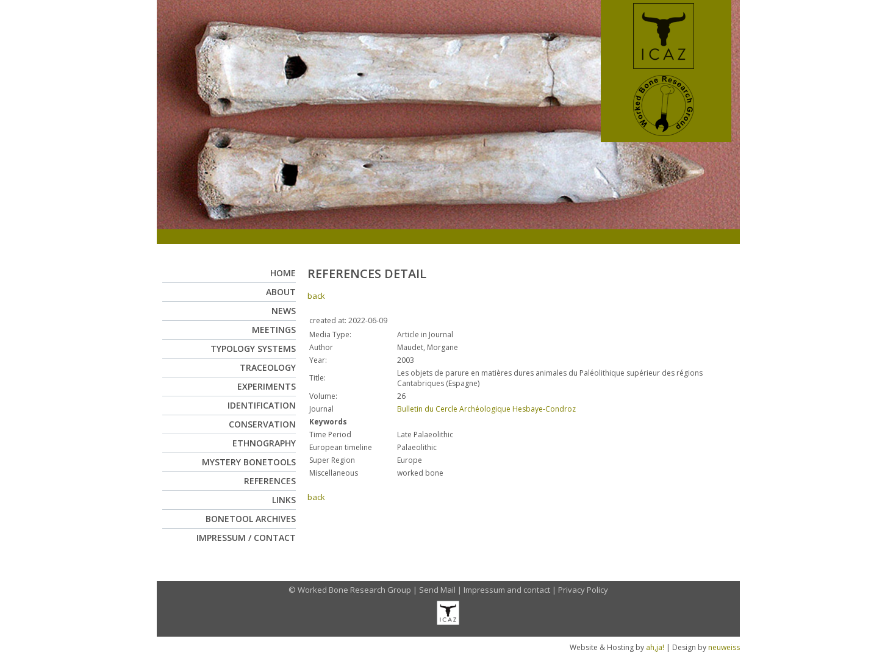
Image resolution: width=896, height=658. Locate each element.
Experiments (266, 386)
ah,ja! (655, 647)
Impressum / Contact (246, 537)
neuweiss (724, 647)
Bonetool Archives (251, 518)
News (283, 310)
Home (283, 273)
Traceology (268, 367)
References (270, 481)
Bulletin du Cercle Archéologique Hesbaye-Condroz (486, 409)
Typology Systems (253, 348)
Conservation (262, 424)
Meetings (274, 329)
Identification (262, 405)
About (281, 292)
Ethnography (264, 443)
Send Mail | (441, 589)
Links (284, 500)
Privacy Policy (583, 589)
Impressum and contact (507, 589)
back (316, 295)
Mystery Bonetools (249, 462)
